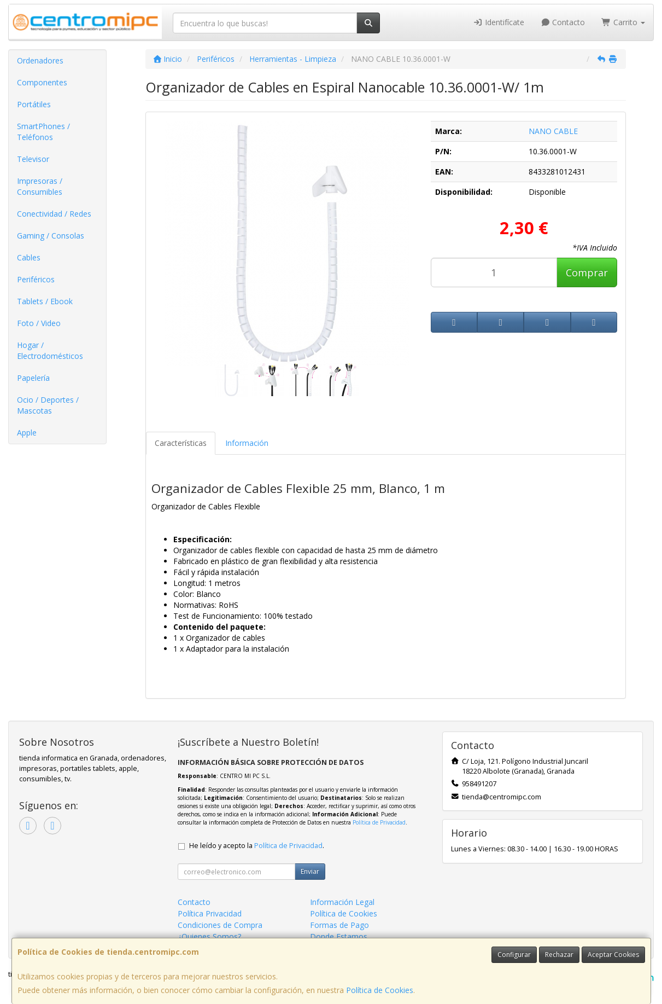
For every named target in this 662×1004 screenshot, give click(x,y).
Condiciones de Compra (220, 925)
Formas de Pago (339, 925)
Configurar (514, 954)
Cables (28, 257)
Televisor (33, 159)
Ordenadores (40, 60)
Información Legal (342, 902)
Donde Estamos (338, 936)
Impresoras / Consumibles (39, 186)
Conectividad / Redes (54, 213)
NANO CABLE (553, 131)
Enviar (310, 871)
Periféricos (36, 279)
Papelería (33, 378)
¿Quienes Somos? (209, 936)
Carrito (623, 22)
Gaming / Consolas (50, 235)
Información (246, 443)
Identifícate (498, 22)
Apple (27, 432)
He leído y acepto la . (256, 845)
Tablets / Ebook (45, 301)
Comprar (587, 272)
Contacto (563, 22)
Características (181, 443)
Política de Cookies (379, 990)
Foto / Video (39, 323)
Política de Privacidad (379, 822)
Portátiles (34, 104)
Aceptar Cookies (613, 954)
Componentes (42, 82)
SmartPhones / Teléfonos (43, 131)
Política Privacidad (210, 913)
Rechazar (559, 954)
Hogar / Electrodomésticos (50, 350)
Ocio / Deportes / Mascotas (48, 405)
